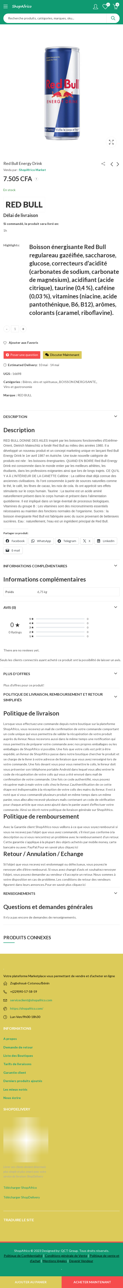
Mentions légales (55, 1261)
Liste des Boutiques (18, 1055)
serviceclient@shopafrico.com (31, 1000)
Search (113, 18)
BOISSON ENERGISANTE (77, 382)
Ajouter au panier (31, 1282)
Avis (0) (9, 607)
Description (15, 416)
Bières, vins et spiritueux (40, 382)
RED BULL (24, 204)
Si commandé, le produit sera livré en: (31, 224)
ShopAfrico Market (32, 170)
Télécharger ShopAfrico (20, 1187)
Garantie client (14, 1072)
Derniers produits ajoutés (22, 1081)
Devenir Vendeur (81, 1261)
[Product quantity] (15, 328)
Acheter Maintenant (92, 1282)
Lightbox (111, 142)
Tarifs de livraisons (17, 1064)
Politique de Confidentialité (23, 1256)
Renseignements (19, 893)
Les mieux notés (15, 1089)
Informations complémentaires (35, 566)
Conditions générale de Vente (66, 1256)
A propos (10, 1039)
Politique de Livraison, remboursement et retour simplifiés (53, 697)
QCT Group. (69, 1251)
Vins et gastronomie (18, 387)
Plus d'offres (16, 674)
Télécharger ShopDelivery (21, 1197)
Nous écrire (12, 1098)
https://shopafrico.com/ (26, 1008)
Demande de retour (18, 1047)
